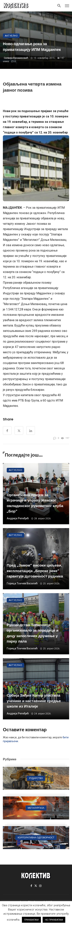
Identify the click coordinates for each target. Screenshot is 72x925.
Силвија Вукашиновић (16, 58)
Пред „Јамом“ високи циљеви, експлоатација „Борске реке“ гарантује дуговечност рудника (35, 571)
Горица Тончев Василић (22, 583)
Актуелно (11, 35)
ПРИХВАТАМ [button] (31, 919)
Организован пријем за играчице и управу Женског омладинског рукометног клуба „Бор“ (35, 503)
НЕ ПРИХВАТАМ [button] (54, 919)
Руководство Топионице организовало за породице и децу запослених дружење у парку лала (32, 633)
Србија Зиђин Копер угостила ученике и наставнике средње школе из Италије (34, 701)
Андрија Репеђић (18, 518)
